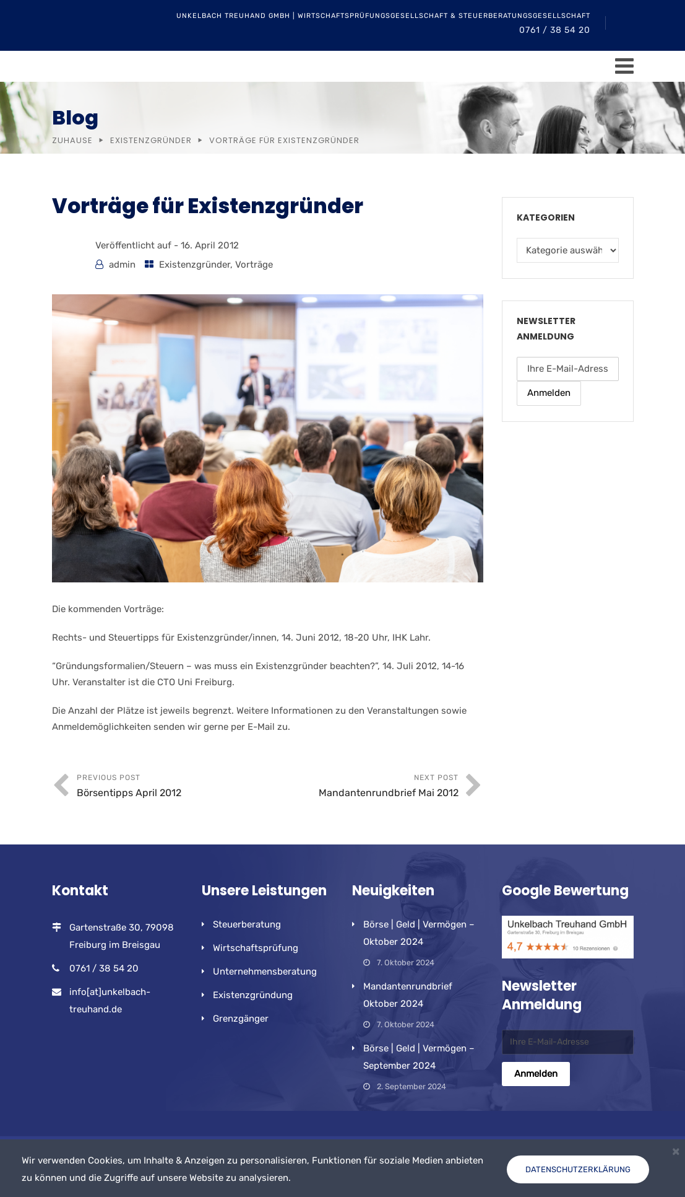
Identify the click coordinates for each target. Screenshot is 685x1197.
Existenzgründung (253, 995)
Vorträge (254, 264)
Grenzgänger (241, 1018)
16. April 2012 (210, 245)
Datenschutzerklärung (578, 1169)
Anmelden (549, 392)
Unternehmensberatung (265, 971)
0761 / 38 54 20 (554, 30)
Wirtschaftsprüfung (255, 948)
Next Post (363, 787)
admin (122, 264)
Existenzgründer (151, 140)
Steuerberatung (247, 924)
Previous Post (172, 787)
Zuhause (72, 140)
